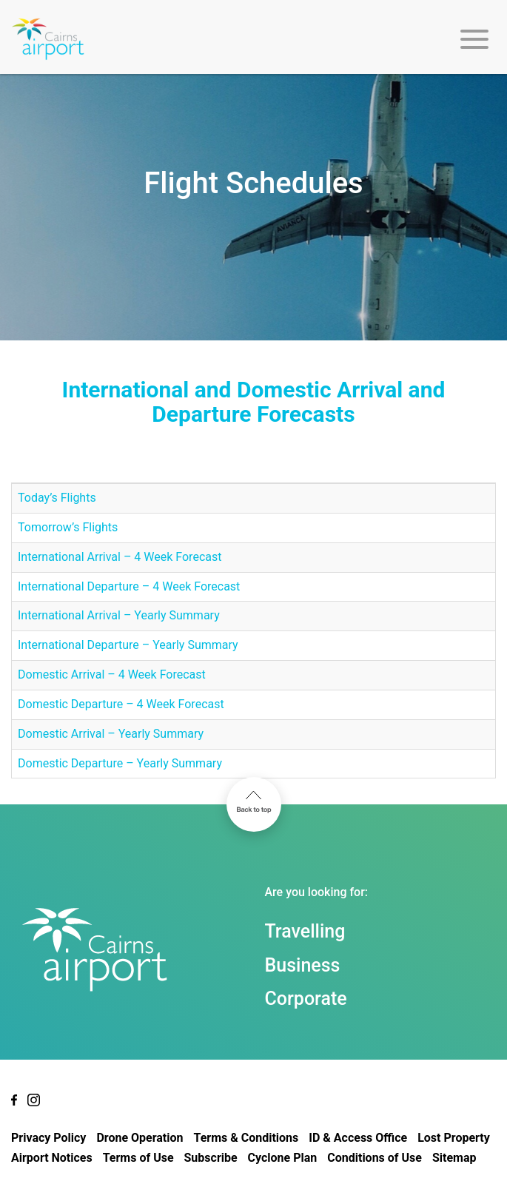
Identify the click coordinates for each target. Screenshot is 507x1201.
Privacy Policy (48, 1138)
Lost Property (453, 1138)
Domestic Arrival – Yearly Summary (111, 734)
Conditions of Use (374, 1158)
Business (302, 965)
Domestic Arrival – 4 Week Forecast (112, 674)
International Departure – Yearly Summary (128, 645)
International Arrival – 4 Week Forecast (119, 557)
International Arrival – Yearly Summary (119, 615)
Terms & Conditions (245, 1138)
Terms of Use (138, 1158)
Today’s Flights (57, 498)
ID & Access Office (358, 1138)
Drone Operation (139, 1138)
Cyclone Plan (283, 1158)
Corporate (306, 998)
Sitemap (454, 1158)
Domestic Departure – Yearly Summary (120, 763)
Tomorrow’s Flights (68, 527)
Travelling (305, 931)
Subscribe (211, 1158)
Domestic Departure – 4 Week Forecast (121, 704)
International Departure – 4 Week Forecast (129, 586)
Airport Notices (52, 1158)
